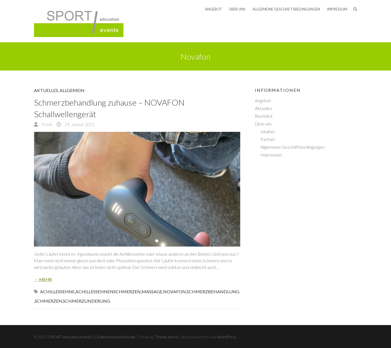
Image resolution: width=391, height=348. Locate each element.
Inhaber (267, 131)
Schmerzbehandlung (213, 291)
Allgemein (72, 90)
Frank (46, 124)
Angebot (213, 9)
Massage (152, 291)
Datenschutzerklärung (115, 336)
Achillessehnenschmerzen (108, 291)
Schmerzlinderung (86, 300)
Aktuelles (46, 90)
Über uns (237, 9)
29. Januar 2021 (79, 124)
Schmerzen (48, 300)
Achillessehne (57, 291)
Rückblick (264, 116)
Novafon (174, 291)
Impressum (337, 9)
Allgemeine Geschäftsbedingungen (286, 9)
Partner (267, 139)
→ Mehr (43, 279)
